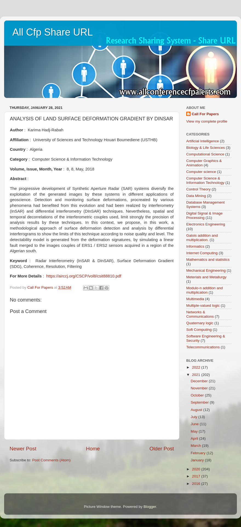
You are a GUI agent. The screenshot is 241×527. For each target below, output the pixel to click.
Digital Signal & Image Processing (204, 215)
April (195, 438)
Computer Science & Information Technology (205, 180)
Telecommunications (203, 347)
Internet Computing (202, 253)
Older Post (162, 448)
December (200, 381)
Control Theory (198, 189)
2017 (196, 476)
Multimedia (195, 299)
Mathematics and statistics (207, 259)
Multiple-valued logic (203, 305)
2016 (196, 484)
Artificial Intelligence (202, 141)
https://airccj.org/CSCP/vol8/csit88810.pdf (83, 276)
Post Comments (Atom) (51, 460)
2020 (196, 469)
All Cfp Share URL (52, 32)
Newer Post (23, 448)
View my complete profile (206, 121)
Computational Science (205, 154)
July (194, 417)
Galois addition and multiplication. (202, 237)
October (198, 395)
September (200, 402)
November (200, 388)
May (195, 431)
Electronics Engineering (205, 224)
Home (93, 448)
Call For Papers (205, 114)
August (197, 410)
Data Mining (196, 196)
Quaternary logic (199, 323)
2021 (196, 375)
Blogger (150, 507)
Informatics (195, 246)
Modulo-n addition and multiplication (204, 290)
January (198, 460)
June (195, 424)
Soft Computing (199, 330)
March (196, 446)
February (198, 453)
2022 (196, 367)
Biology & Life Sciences (205, 148)
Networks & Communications (200, 314)
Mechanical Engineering (206, 270)
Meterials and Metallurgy (206, 277)
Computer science (201, 172)
